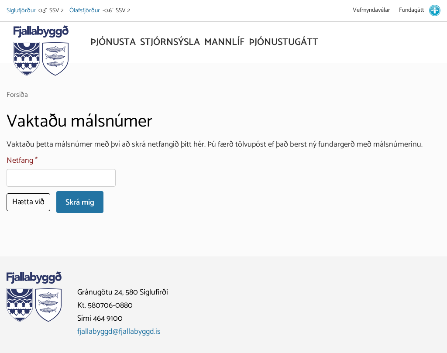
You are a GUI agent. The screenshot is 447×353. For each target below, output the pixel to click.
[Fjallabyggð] (41, 53)
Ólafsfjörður (85, 10)
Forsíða (17, 95)
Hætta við (28, 202)
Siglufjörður (22, 10)
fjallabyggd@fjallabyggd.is (119, 331)
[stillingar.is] (434, 10)
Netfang (20, 161)
